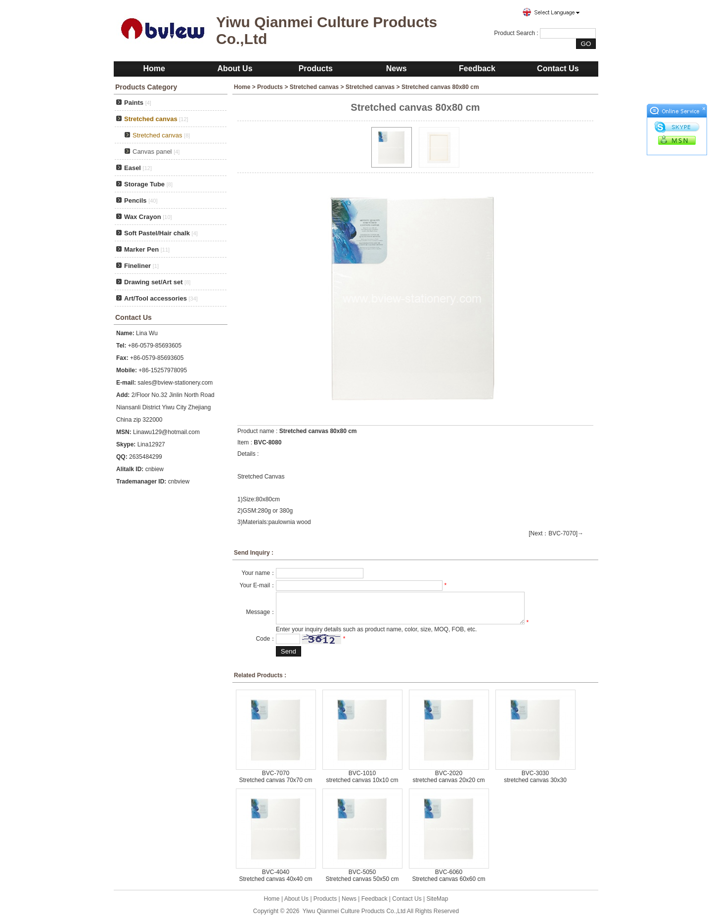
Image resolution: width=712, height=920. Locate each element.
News (396, 68)
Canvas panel (152, 151)
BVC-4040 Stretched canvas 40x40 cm (275, 875)
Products (316, 68)
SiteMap (437, 898)
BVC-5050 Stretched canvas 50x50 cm (362, 875)
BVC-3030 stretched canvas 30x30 (535, 777)
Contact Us (557, 68)
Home (154, 68)
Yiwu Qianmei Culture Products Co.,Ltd (354, 911)
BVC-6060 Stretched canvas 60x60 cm (448, 875)
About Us (234, 68)
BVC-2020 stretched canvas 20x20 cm (448, 777)
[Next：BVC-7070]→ (556, 533)
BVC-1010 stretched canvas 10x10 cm (362, 777)
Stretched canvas (314, 87)
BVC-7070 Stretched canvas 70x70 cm (275, 777)
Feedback (477, 68)
